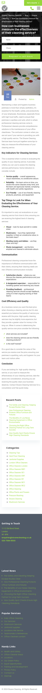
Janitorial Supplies (16, 459)
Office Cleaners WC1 (17, 482)
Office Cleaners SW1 (17, 476)
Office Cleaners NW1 (17, 469)
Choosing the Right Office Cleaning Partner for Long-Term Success (21, 427)
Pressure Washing (16, 495)
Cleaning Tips (14, 453)
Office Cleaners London (18, 466)
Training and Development (16, 666)
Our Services (9, 621)
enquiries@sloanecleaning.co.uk (16, 537)
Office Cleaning (15, 489)
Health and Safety (12, 651)
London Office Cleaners (18, 463)
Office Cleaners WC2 (17, 486)
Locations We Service (13, 630)
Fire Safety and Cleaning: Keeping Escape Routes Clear (22, 406)
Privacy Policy (10, 670)
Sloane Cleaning (15, 499)
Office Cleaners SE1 (17, 472)
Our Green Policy (11, 660)
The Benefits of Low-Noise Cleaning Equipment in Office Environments (20, 420)
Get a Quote (33, 3)
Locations (8, 657)
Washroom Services (17, 502)
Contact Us (9, 673)
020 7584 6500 (8, 540)
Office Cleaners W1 (16, 479)
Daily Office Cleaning (13, 618)
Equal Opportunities (13, 663)
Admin (31, 99)
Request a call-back (21, 56)
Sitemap (8, 676)
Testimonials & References (16, 633)
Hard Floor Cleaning (17, 456)
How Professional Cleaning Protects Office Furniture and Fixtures (20, 412)
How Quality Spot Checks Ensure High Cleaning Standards (22, 434)
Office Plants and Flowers (19, 492)
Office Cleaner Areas (13, 654)
